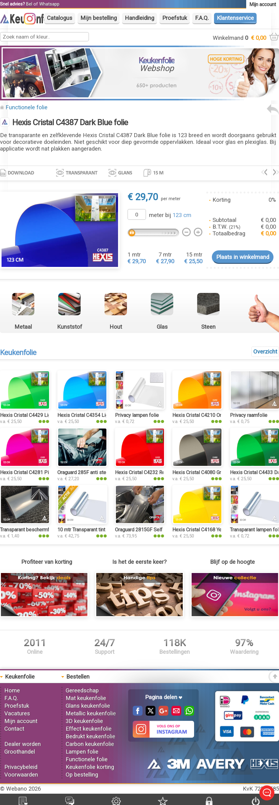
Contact (14, 728)
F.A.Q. (202, 18)
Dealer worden (22, 744)
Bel (29, 4)
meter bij (170, 215)
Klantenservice (235, 18)
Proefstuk (174, 18)
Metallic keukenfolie (91, 713)
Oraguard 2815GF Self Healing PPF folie (158, 530)
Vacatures (17, 713)
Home (12, 690)
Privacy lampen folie (137, 415)
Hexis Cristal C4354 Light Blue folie (95, 415)
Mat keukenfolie (86, 698)
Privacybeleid (20, 767)
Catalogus (59, 18)
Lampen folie (82, 751)
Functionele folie (27, 107)
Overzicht (265, 351)
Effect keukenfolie (89, 728)
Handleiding (139, 18)
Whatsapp (49, 4)
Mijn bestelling (98, 18)
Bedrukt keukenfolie (90, 736)
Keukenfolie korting (90, 767)
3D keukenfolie (84, 721)
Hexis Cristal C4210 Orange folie (207, 415)
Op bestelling (82, 774)
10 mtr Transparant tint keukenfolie (94, 530)
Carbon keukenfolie (90, 744)
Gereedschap (82, 690)
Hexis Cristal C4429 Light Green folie (40, 415)
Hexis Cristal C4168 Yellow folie (207, 530)
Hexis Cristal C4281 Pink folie (32, 472)
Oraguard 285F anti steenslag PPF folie (99, 472)
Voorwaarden (21, 774)
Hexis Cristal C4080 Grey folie (204, 472)
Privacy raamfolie (248, 415)
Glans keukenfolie (88, 705)
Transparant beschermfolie (28, 530)
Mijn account (20, 721)
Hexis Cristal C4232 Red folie (147, 472)
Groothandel (19, 751)
